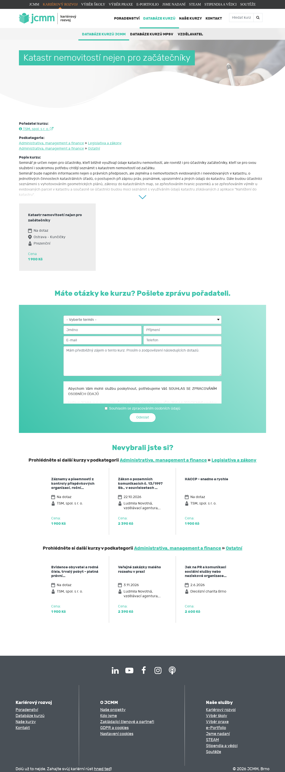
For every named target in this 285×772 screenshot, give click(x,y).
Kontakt (214, 18)
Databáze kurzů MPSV (151, 34)
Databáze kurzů (159, 18)
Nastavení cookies (116, 734)
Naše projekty (113, 710)
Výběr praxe (121, 4)
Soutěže (248, 4)
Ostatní (94, 149)
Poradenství (127, 18)
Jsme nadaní (173, 4)
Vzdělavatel (190, 34)
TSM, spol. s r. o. (36, 129)
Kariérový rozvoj (60, 4)
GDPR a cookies (114, 728)
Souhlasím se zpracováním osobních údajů (144, 408)
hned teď (102, 769)
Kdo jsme (108, 716)
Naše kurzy (190, 18)
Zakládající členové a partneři (127, 722)
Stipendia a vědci (220, 4)
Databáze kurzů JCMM (104, 34)
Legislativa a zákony (105, 143)
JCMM (34, 4)
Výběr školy (93, 4)
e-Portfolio (147, 4)
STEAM (195, 4)
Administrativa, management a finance (51, 143)
